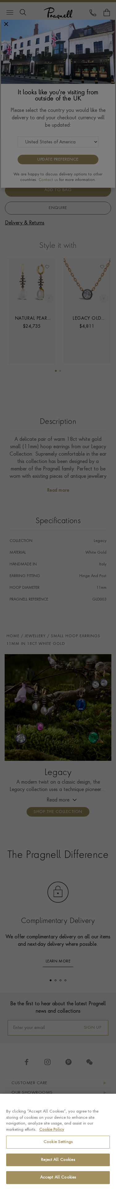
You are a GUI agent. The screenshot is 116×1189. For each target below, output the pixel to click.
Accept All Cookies (58, 1177)
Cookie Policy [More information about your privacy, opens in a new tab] (51, 1130)
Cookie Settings (58, 1142)
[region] (58, 1141)
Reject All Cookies (58, 1160)
